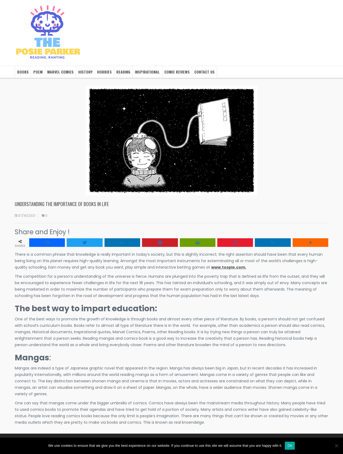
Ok (290, 446)
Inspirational (147, 72)
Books (23, 72)
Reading (123, 72)
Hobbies (104, 72)
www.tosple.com (228, 267)
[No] (336, 445)
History (85, 72)
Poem (38, 72)
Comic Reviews (177, 72)
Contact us (204, 72)
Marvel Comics (60, 72)
